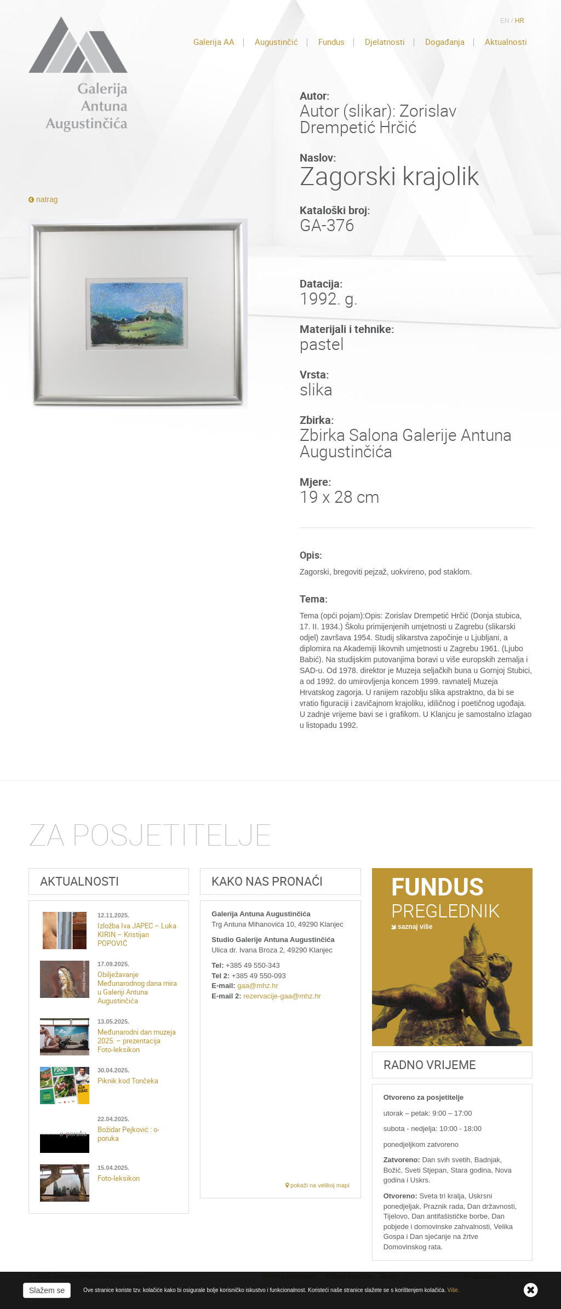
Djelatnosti (385, 42)
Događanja (445, 42)
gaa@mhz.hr (257, 985)
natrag (43, 199)
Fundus (331, 42)
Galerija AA (213, 42)
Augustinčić (276, 42)
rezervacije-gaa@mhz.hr (282, 996)
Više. (454, 1290)
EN (505, 21)
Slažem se (47, 1290)
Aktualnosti (506, 42)
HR (519, 21)
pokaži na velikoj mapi (317, 1185)
